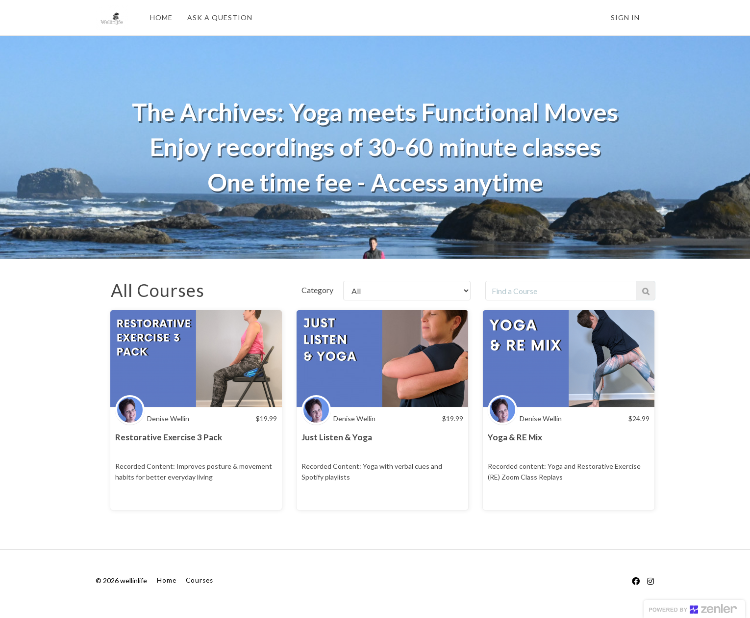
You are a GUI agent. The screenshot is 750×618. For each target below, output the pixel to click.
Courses (199, 580)
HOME (161, 17)
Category (317, 290)
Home (166, 580)
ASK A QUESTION (219, 17)
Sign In (625, 17)
